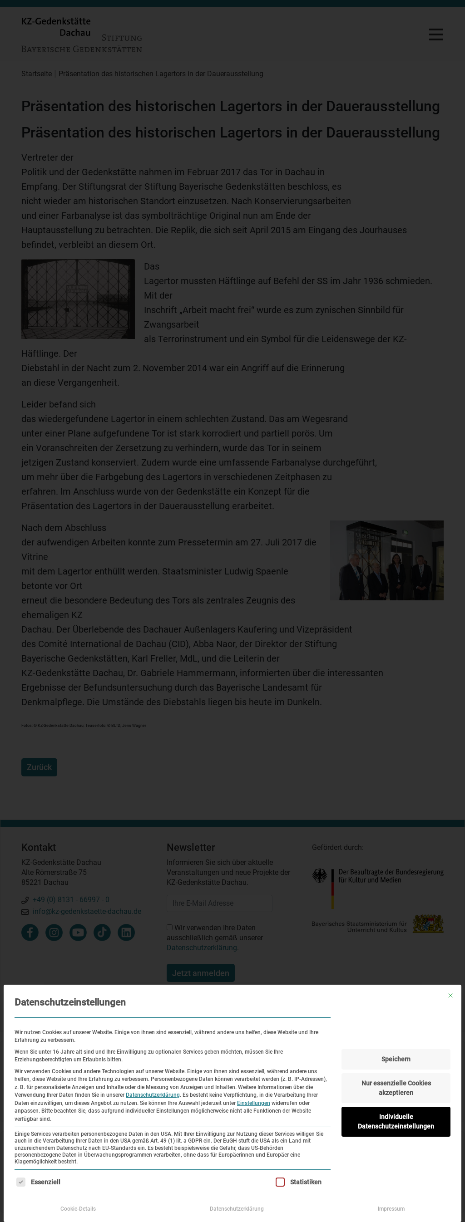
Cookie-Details (78, 1209)
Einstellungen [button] (253, 1103)
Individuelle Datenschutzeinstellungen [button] (396, 1121)
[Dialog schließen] (450, 995)
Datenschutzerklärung (153, 1095)
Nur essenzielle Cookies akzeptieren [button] (396, 1088)
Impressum (391, 1209)
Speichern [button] (396, 1059)
